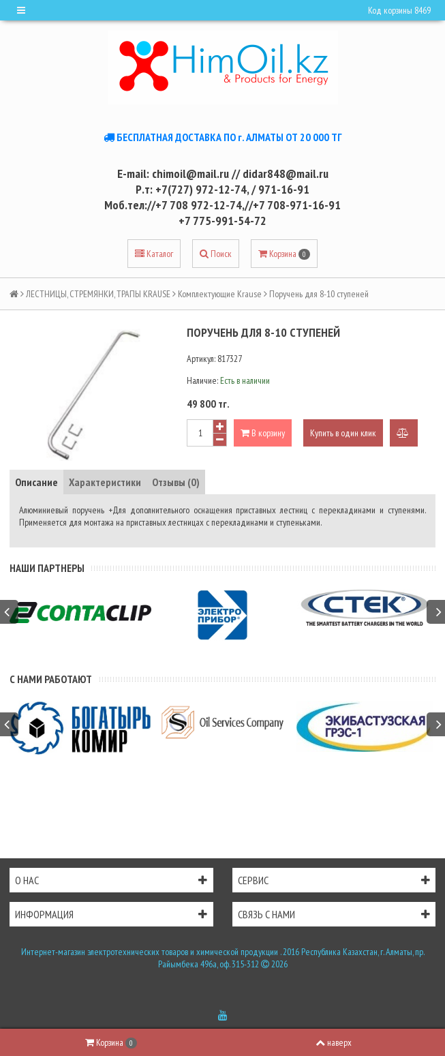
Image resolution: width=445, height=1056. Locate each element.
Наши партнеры (47, 568)
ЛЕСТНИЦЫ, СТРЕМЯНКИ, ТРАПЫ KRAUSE (98, 294)
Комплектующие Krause (220, 294)
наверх (334, 1042)
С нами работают (51, 679)
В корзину (263, 433)
